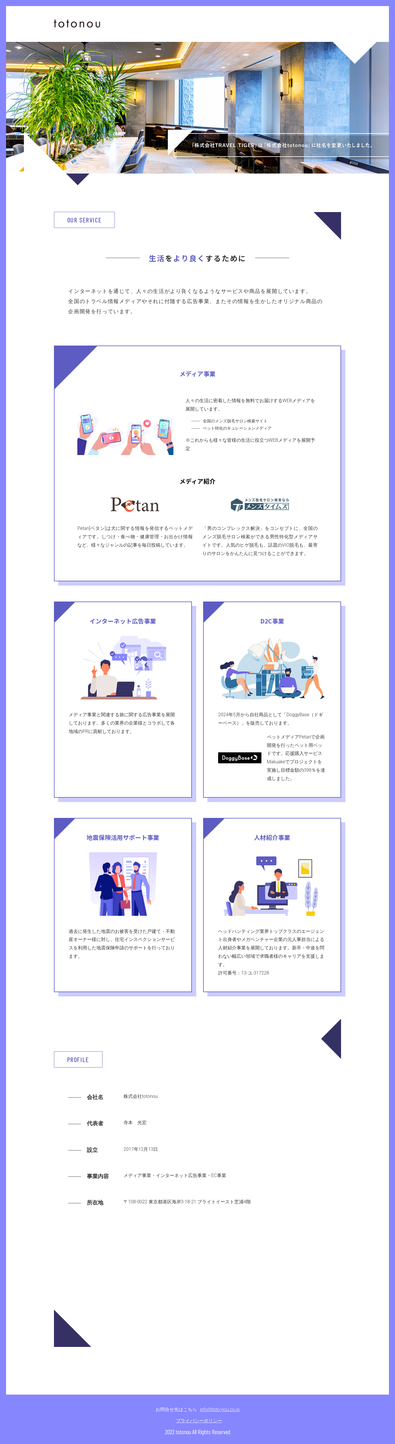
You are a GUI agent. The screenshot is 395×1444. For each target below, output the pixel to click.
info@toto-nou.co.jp (220, 1409)
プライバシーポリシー (199, 1420)
